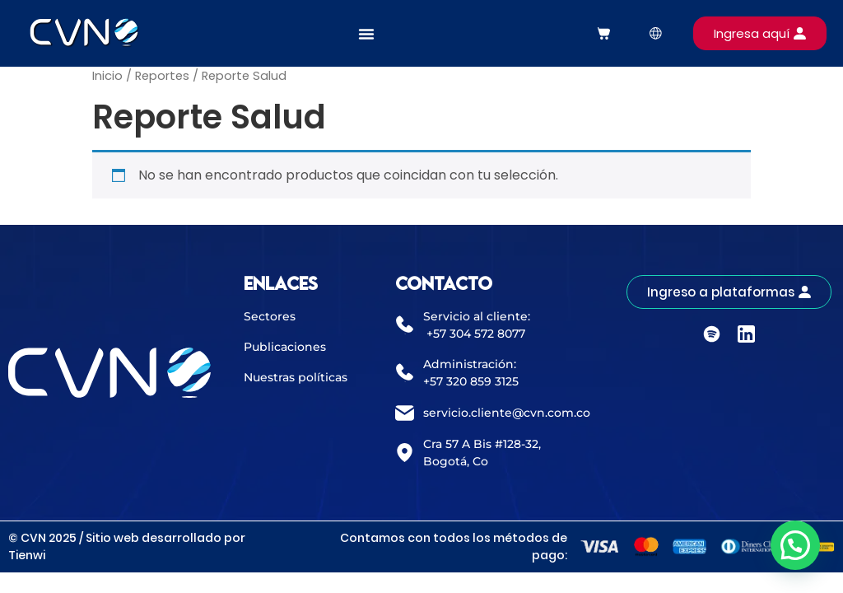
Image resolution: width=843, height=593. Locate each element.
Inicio (107, 76)
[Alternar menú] (366, 34)
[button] (795, 545)
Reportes (162, 76)
